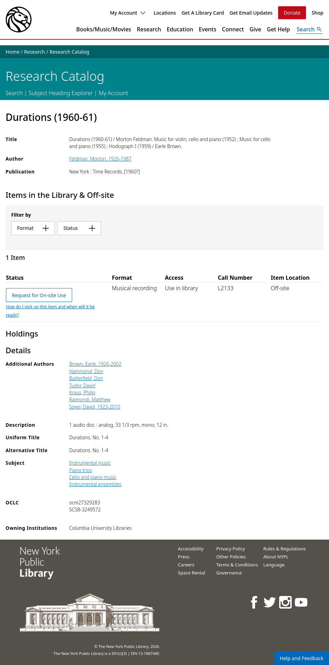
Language (274, 565)
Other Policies (231, 557)
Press (184, 557)
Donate (292, 12)
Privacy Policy (230, 549)
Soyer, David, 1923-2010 (94, 406)
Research (149, 29)
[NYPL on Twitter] (270, 602)
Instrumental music (89, 462)
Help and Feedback (301, 658)
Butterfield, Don (86, 378)
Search (14, 93)
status (79, 228)
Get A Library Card (203, 12)
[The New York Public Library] (19, 19)
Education (180, 29)
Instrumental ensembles (95, 484)
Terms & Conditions (237, 565)
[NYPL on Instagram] (286, 602)
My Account (127, 12)
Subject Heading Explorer (61, 93)
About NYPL (276, 557)
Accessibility (191, 549)
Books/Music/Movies (103, 29)
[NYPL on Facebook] (254, 602)
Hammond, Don (86, 371)
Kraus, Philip (82, 392)
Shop (317, 12)
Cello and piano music (92, 477)
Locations (165, 12)
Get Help (278, 29)
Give (255, 29)
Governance (229, 573)
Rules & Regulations (284, 549)
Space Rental (191, 573)
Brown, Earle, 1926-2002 (95, 364)
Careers (186, 565)
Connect (233, 29)
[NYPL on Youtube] (301, 602)
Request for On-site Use (39, 295)
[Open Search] (309, 29)
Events (207, 29)
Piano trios (80, 470)
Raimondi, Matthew (89, 399)
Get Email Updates (251, 12)
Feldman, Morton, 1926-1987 (100, 158)
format (33, 228)
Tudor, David (82, 385)
